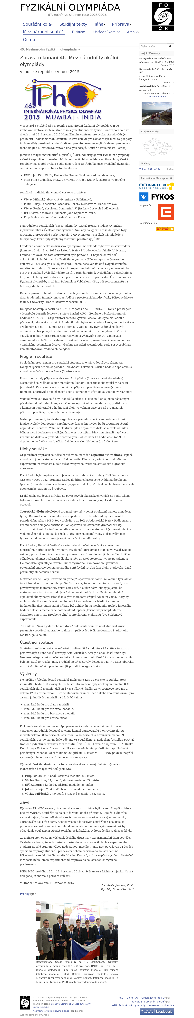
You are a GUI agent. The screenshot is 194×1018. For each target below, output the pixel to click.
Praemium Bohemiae (161, 1004)
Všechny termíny (157, 96)
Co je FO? (132, 997)
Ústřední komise (106, 32)
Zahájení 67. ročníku (150, 169)
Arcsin (45, 1015)
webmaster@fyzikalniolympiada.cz (51, 1011)
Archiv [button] (133, 32)
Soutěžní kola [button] (38, 24)
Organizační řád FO (153, 997)
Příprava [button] (121, 24)
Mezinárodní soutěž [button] (44, 31)
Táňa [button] (99, 24)
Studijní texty (73, 24)
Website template (29, 1015)
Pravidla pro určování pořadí (148, 1001)
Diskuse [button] (79, 32)
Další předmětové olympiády (128, 1004)
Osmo (29, 39)
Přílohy (24, 893)
